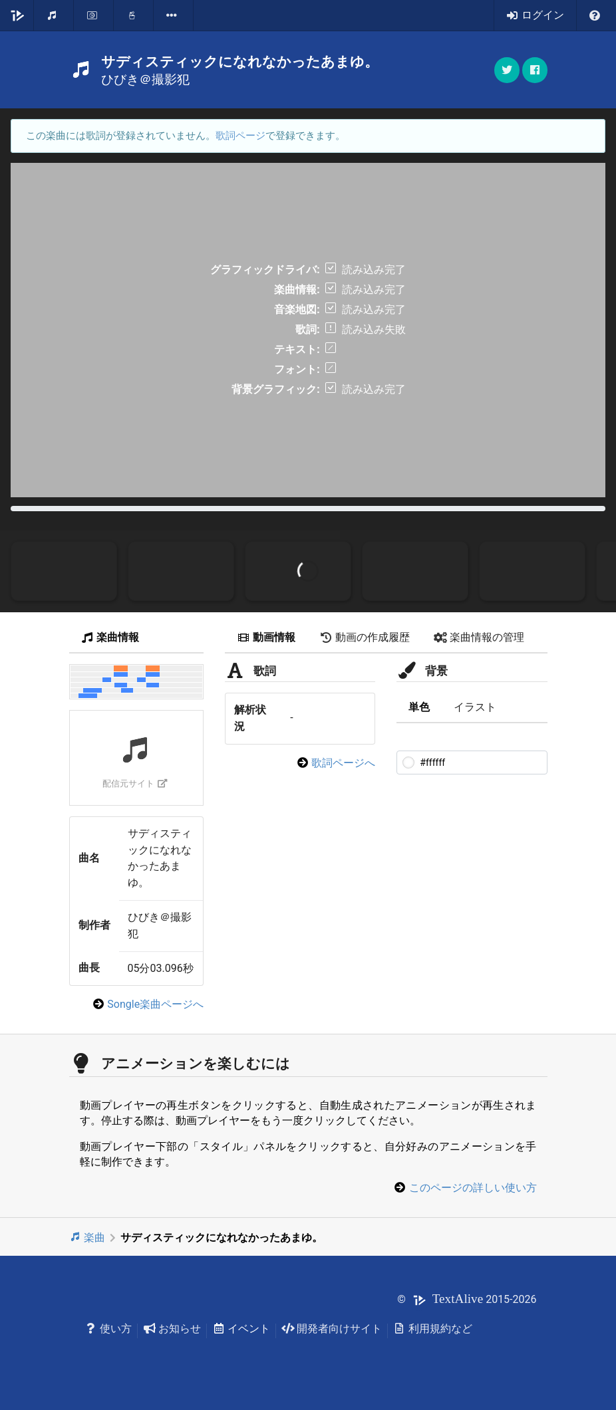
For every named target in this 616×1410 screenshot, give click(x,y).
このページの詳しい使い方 (473, 1187)
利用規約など (432, 1328)
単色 (419, 707)
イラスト (475, 707)
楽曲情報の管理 (479, 637)
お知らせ (172, 1328)
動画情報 (266, 637)
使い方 (108, 1328)
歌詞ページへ (343, 763)
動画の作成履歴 (364, 637)
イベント (241, 1328)
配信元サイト (134, 783)
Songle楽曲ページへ (155, 1004)
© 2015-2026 (466, 1299)
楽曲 (87, 1237)
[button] (534, 70)
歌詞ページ (240, 136)
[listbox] (174, 15)
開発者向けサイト (331, 1328)
